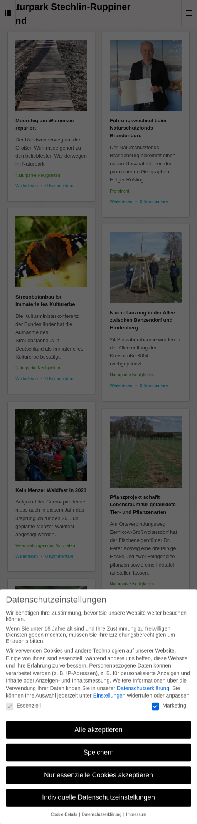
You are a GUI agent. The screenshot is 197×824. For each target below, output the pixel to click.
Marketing (169, 701)
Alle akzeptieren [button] (98, 725)
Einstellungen (109, 691)
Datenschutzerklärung (143, 684)
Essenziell (23, 701)
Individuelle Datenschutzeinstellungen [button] (98, 793)
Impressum (136, 809)
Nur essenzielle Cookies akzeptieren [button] (98, 770)
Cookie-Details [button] (64, 809)
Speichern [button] (98, 747)
